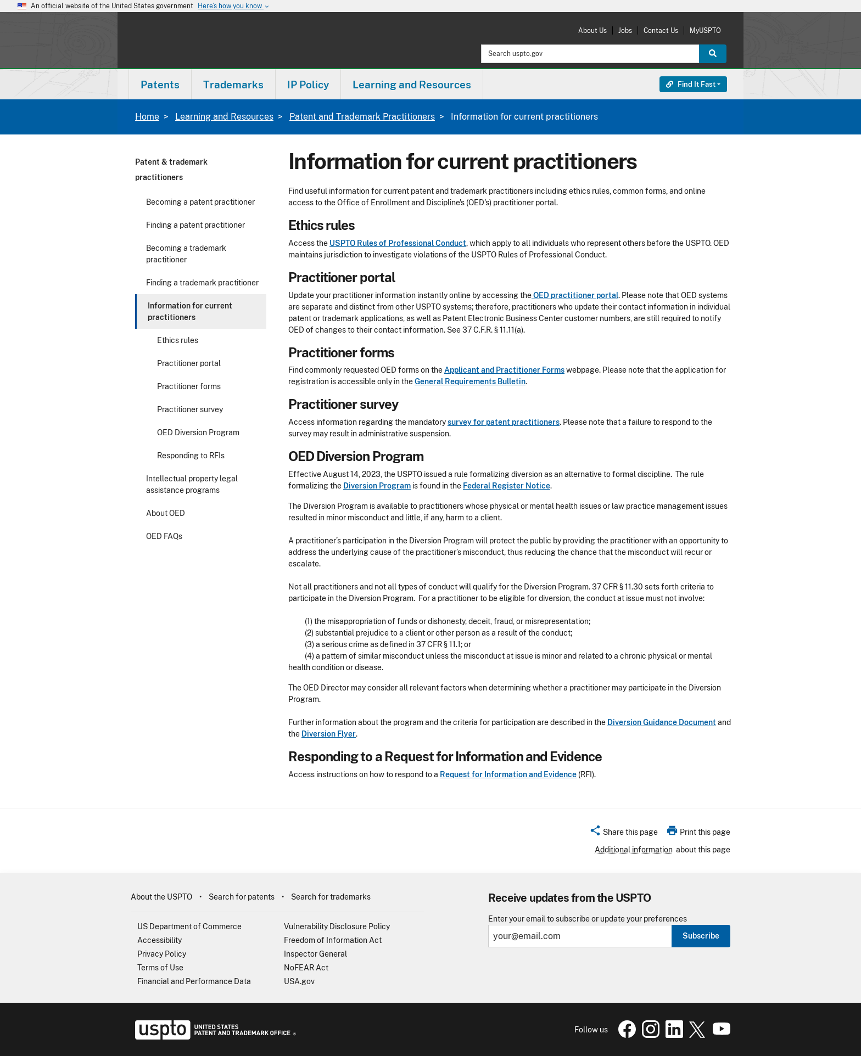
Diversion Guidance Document (661, 722)
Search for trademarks (331, 896)
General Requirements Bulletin (470, 381)
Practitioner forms (189, 386)
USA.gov (299, 981)
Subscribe (701, 935)
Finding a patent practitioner (195, 225)
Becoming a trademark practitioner (186, 254)
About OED (165, 513)
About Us (592, 30)
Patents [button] (160, 84)
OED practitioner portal (575, 295)
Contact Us (661, 30)
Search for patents (242, 896)
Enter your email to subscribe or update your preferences (587, 919)
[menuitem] (160, 84)
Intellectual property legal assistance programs (192, 484)
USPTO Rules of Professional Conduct (397, 243)
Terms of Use (160, 967)
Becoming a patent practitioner (200, 202)
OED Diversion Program (198, 432)
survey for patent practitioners (504, 422)
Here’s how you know (234, 6)
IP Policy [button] (308, 84)
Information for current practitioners (190, 311)
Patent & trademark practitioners (171, 170)
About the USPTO (161, 896)
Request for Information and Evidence (508, 774)
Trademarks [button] (233, 84)
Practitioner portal (189, 363)
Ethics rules (177, 340)
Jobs (625, 30)
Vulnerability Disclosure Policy (337, 926)
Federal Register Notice (506, 485)
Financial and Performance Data (194, 981)
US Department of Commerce (189, 926)
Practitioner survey (190, 409)
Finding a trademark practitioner (202, 282)
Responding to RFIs (191, 455)
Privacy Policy (161, 954)
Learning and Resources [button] (412, 84)
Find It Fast (690, 84)
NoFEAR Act (306, 967)
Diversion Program (377, 485)
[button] (623, 833)
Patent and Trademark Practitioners (362, 116)
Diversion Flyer (328, 733)
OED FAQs (164, 536)
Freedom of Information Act (333, 940)
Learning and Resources (224, 116)
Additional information (634, 849)
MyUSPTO (705, 30)
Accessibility (159, 940)
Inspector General (315, 954)
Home (147, 116)
